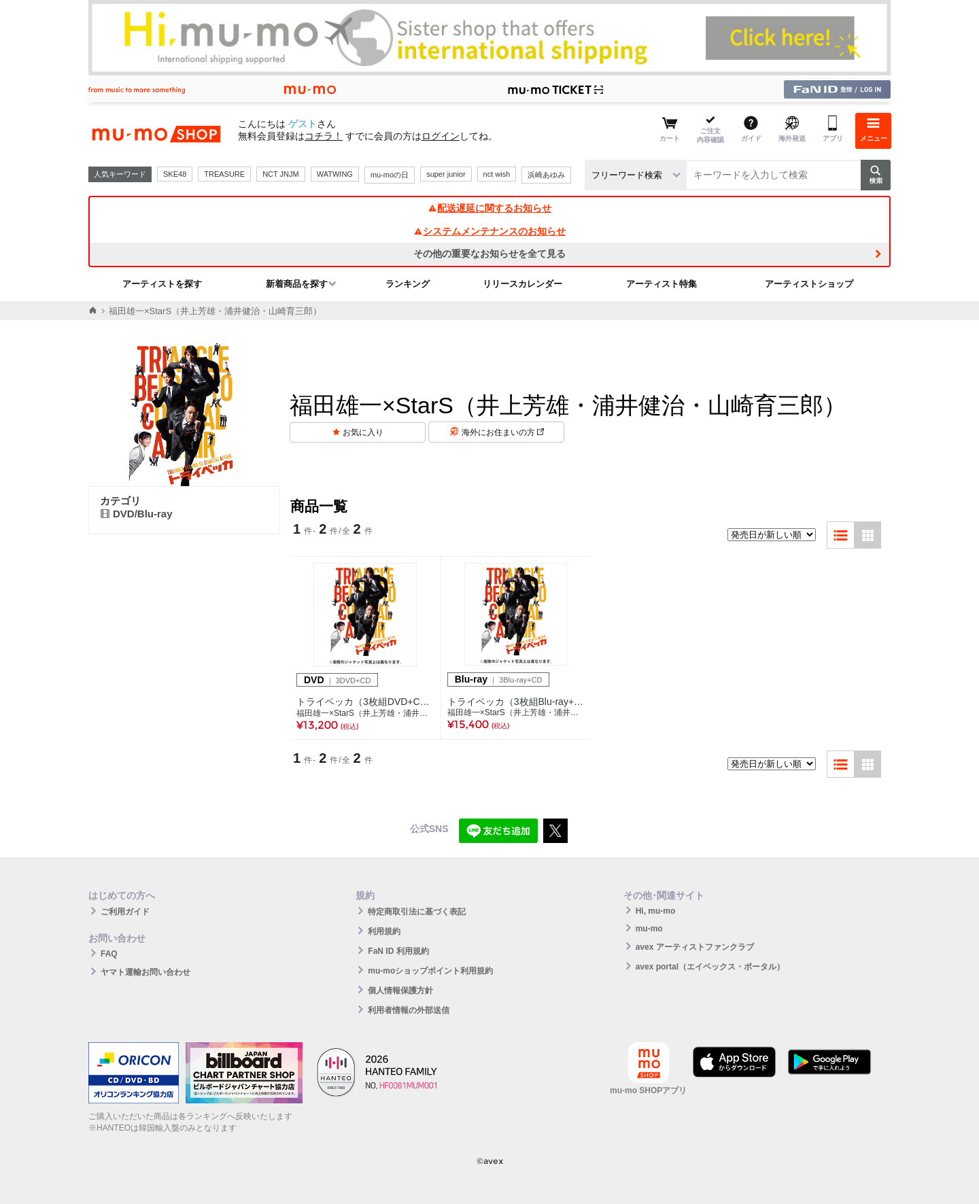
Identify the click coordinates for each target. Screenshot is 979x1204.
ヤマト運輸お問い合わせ (145, 972)
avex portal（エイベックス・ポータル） (710, 966)
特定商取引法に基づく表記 (417, 911)
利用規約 (384, 931)
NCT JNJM (280, 174)
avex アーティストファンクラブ (695, 947)
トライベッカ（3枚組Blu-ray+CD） (516, 701)
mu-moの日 (390, 175)
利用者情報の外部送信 (408, 1010)
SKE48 (174, 174)
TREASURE (224, 174)
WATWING (335, 174)
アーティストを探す (162, 284)
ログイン (441, 136)
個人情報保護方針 (400, 990)
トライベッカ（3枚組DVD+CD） (365, 701)
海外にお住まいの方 (503, 432)
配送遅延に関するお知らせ (489, 208)
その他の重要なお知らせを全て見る (489, 253)
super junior (445, 174)
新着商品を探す (297, 284)
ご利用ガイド (125, 911)
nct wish (497, 174)
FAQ (109, 954)
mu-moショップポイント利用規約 (430, 971)
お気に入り (363, 432)
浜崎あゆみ (546, 175)
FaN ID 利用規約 (398, 951)
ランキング (407, 284)
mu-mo (649, 928)
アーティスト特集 (661, 284)
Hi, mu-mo (656, 911)
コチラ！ (324, 136)
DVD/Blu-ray (136, 513)
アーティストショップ (809, 284)
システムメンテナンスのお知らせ (489, 231)
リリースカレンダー (522, 284)
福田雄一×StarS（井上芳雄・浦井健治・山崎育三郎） (365, 713)
